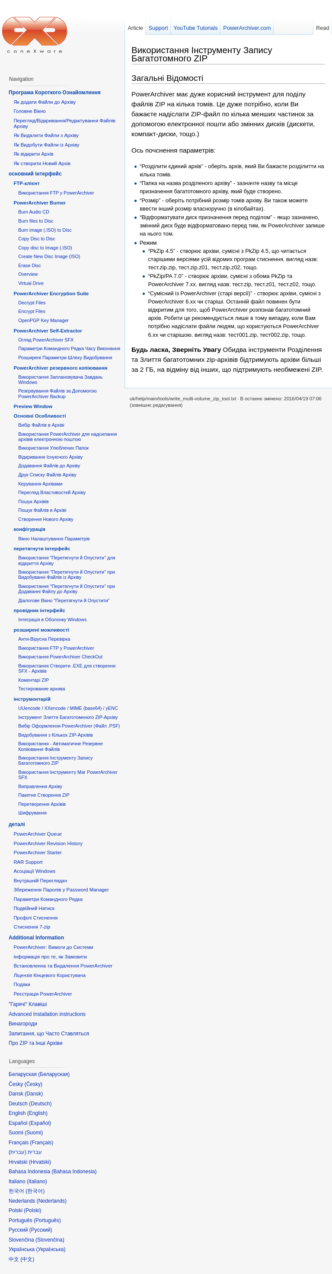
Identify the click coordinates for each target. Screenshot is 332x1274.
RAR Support (27, 862)
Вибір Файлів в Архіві (41, 425)
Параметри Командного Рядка (48, 899)
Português (47, 1220)
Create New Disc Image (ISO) (49, 256)
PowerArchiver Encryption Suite (51, 293)
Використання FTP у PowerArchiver (56, 192)
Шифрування (32, 812)
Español (40, 1123)
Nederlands (51, 1201)
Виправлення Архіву (40, 786)
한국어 (35, 1191)
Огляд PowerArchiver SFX (45, 339)
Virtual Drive (31, 283)
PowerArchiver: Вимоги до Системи (53, 947)
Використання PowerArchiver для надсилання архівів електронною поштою (67, 436)
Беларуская (54, 1074)
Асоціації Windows (34, 871)
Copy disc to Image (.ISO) (45, 247)
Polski (32, 1210)
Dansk (33, 1094)
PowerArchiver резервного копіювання (60, 367)
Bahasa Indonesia (74, 1172)
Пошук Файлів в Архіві (42, 510)
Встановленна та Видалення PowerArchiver (62, 965)
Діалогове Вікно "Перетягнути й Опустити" (63, 600)
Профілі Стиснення (35, 917)
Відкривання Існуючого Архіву (50, 457)
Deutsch (40, 1104)
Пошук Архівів (33, 501)
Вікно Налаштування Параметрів (53, 538)
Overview (28, 274)
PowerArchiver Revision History (48, 843)
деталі (17, 824)
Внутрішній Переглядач (40, 880)
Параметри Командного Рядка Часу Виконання (69, 348)
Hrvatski (40, 1162)
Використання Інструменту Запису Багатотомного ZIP (201, 54)
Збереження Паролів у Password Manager (61, 889)
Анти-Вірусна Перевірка (44, 639)
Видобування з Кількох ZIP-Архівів (55, 735)
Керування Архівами (40, 483)
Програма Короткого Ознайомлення (55, 92)
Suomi (33, 1133)
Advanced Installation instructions (47, 1014)
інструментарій (32, 699)
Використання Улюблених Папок (53, 447)
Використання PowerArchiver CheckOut (60, 656)
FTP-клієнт (26, 183)
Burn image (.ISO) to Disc (44, 230)
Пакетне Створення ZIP (43, 795)
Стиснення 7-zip (31, 926)
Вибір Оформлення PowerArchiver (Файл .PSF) (69, 725)
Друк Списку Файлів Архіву (47, 474)
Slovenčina (50, 1240)
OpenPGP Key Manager (43, 320)
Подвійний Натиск (33, 908)
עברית (17, 1152)
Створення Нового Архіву (45, 519)
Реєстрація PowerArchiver (42, 993)
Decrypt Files (31, 302)
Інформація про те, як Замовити (50, 956)
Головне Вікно (29, 111)
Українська (51, 1249)
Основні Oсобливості (39, 415)
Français (41, 1143)
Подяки (21, 984)
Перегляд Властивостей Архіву (52, 492)
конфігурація (29, 529)
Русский (41, 1230)
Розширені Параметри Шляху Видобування (65, 357)
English (37, 1113)
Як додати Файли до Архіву (44, 102)
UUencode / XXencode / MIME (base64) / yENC (68, 708)
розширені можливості (41, 629)
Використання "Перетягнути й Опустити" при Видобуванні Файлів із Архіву (66, 574)
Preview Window (32, 406)
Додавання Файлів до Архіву (49, 465)
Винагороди (23, 1024)
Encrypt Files (31, 311)
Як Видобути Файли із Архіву (46, 144)
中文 (27, 1259)
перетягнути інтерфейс (41, 548)
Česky (33, 1084)
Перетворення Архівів (42, 804)
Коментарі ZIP (33, 680)
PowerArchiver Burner (39, 202)
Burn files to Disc (35, 221)
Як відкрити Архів (33, 153)
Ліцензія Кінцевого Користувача (49, 975)
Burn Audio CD (33, 211)
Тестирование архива (41, 688)
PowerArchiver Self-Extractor (47, 330)
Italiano (37, 1181)
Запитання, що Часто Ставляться (49, 1034)
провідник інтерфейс (39, 610)
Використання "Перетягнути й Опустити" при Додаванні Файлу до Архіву (66, 589)
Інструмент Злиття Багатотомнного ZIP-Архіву (68, 717)
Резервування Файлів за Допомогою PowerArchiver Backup (57, 393)
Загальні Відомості (167, 78)
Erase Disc (29, 265)
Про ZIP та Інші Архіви (35, 1043)
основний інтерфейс (35, 174)
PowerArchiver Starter (37, 852)
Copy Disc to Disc (36, 238)
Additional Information (36, 938)
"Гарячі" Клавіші (28, 1004)
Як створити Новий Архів (41, 163)
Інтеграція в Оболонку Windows (52, 619)
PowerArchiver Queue (37, 834)
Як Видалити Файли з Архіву (46, 135)
